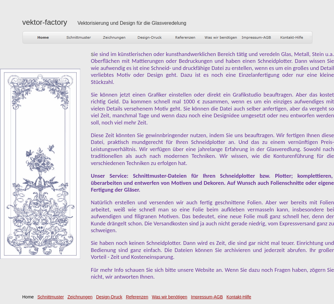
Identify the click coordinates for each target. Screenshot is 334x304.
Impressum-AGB (207, 296)
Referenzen (137, 296)
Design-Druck (109, 296)
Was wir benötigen (169, 296)
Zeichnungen (79, 296)
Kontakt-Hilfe (238, 296)
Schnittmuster (50, 296)
